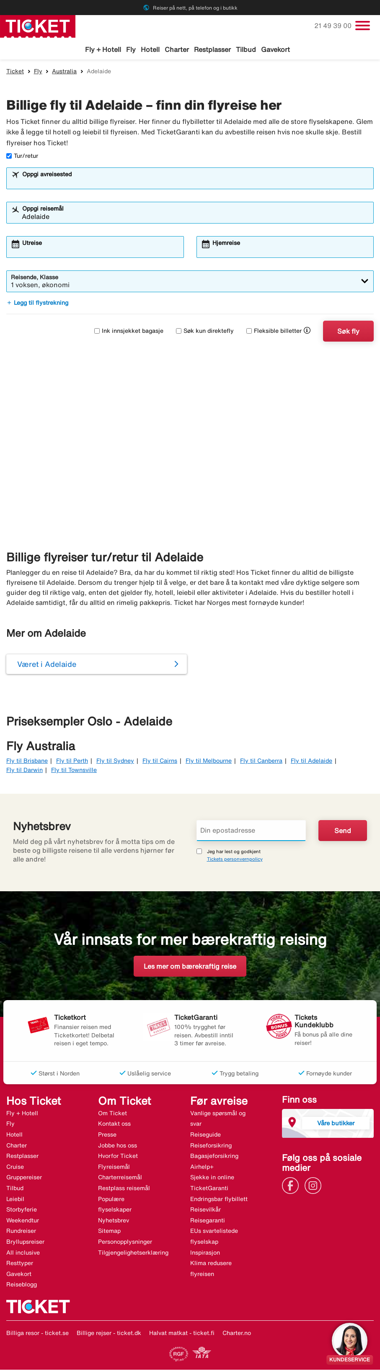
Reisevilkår (205, 1211)
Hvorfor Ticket (118, 1157)
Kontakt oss (114, 1125)
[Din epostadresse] (251, 831)
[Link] (292, 1186)
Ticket (15, 72)
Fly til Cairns (159, 762)
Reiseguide (205, 1136)
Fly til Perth (72, 762)
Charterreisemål (120, 1178)
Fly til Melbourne (209, 762)
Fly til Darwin (24, 771)
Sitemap (109, 1232)
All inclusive (23, 1253)
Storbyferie (21, 1211)
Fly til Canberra (261, 762)
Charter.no (236, 1334)
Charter (177, 49)
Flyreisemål (114, 1168)
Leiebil (15, 1200)
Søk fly (348, 332)
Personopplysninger (125, 1243)
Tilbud (246, 49)
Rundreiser (21, 1232)
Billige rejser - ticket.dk (109, 1334)
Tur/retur (22, 157)
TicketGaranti (209, 1189)
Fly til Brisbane (27, 762)
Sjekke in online (212, 1178)
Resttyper (19, 1264)
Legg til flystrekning (37, 304)
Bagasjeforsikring (214, 1157)
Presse (107, 1136)
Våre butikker (335, 1124)
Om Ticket (112, 1114)
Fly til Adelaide (311, 762)
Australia (64, 72)
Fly (131, 49)
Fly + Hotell (103, 49)
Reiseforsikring (211, 1147)
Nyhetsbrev (113, 1221)
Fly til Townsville (74, 771)
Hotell (150, 49)
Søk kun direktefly (205, 332)
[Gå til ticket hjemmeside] (37, 25)
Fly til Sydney (115, 762)
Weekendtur (22, 1221)
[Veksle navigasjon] (362, 25)
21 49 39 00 (333, 25)
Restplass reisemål (124, 1189)
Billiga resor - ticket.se (37, 1334)
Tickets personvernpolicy (235, 860)
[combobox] (195, 183)
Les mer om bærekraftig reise (190, 967)
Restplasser (212, 49)
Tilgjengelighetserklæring (133, 1253)
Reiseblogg (21, 1286)
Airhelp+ (202, 1168)
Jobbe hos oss (117, 1147)
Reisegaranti (207, 1221)
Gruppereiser (24, 1178)
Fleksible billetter (274, 332)
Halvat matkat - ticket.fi (182, 1334)
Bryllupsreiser (25, 1243)
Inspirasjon (205, 1253)
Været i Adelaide (46, 665)
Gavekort (275, 49)
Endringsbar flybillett (219, 1200)
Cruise (15, 1168)
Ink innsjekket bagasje (128, 332)
